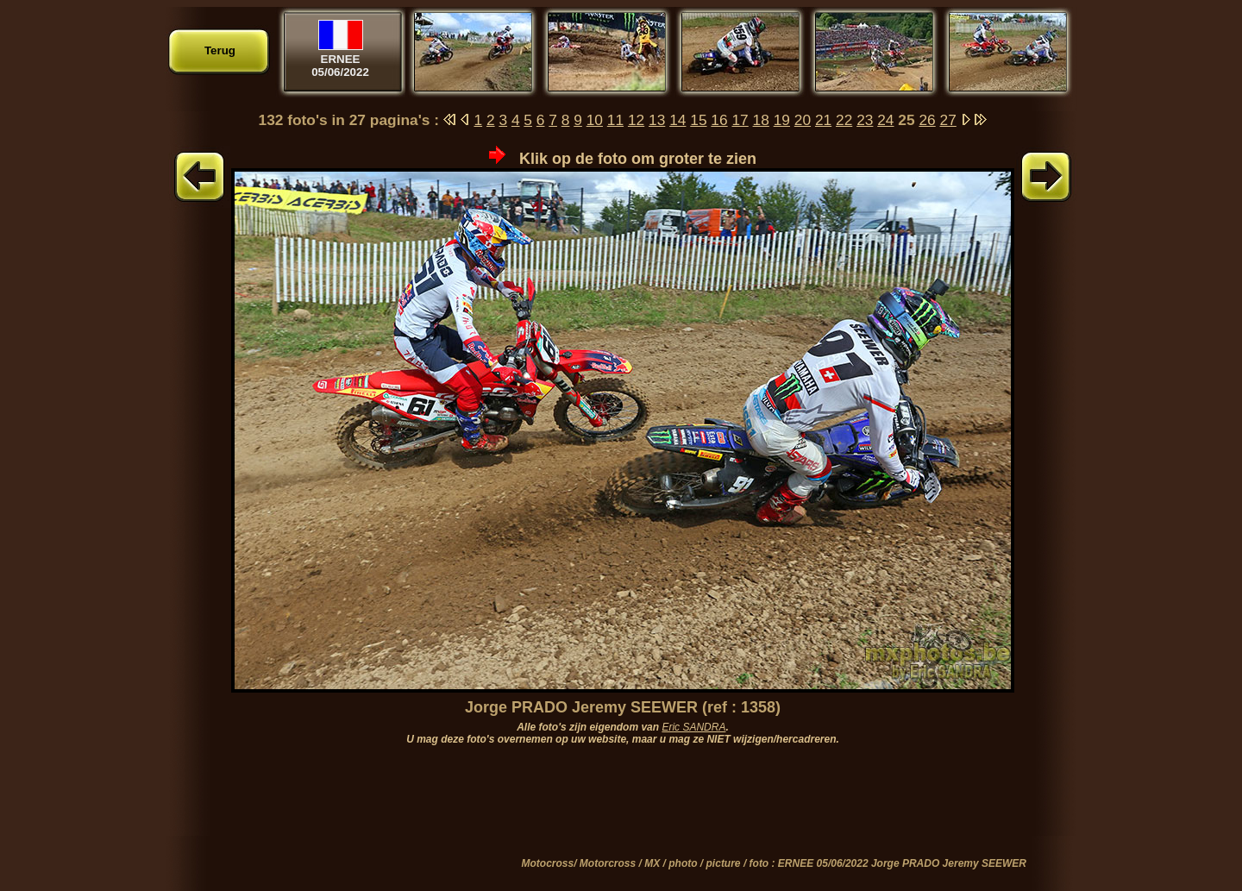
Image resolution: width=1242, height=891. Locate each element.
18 (761, 120)
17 (739, 120)
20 (802, 120)
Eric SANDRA (693, 727)
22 (844, 120)
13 (657, 120)
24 (885, 120)
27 (948, 120)
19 (782, 120)
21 (823, 120)
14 (677, 120)
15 (698, 120)
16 (719, 120)
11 (615, 120)
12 (636, 120)
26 (927, 120)
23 (864, 120)
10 (594, 120)
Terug (219, 50)
